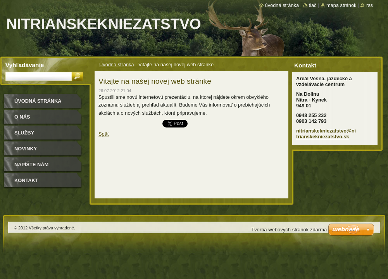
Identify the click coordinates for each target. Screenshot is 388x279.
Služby (24, 133)
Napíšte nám (31, 164)
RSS (369, 5)
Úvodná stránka (116, 64)
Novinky (25, 149)
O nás (22, 117)
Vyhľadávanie (24, 65)
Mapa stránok (341, 5)
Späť (103, 134)
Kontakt (26, 180)
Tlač (313, 5)
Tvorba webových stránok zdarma (289, 229)
